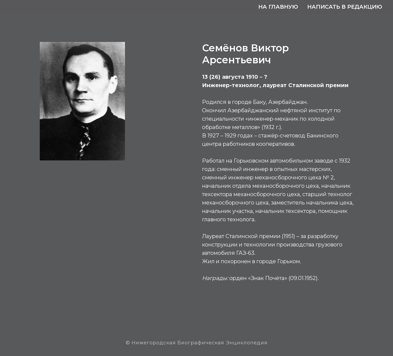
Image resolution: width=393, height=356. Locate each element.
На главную (278, 7)
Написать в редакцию (344, 7)
